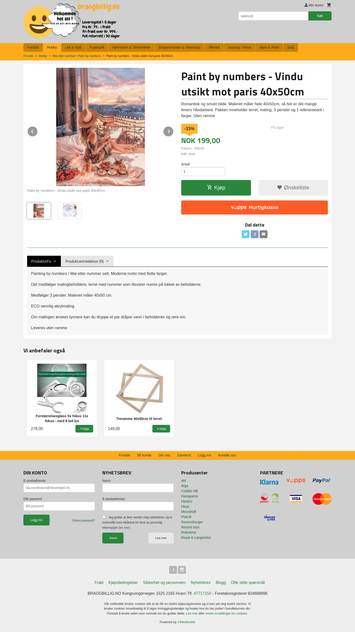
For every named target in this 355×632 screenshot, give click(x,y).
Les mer (161, 538)
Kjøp (216, 187)
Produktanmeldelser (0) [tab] (84, 261)
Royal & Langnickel (196, 538)
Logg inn (204, 455)
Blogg (221, 582)
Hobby (52, 47)
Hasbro (186, 501)
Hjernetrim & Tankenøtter (131, 47)
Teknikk (214, 47)
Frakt (98, 582)
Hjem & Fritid (269, 47)
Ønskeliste (293, 187)
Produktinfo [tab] (41, 261)
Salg (290, 47)
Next (173, 130)
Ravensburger (192, 522)
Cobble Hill (189, 491)
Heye (185, 506)
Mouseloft (188, 512)
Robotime (188, 532)
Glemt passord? (83, 520)
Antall (185, 164)
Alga (184, 486)
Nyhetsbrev (201, 582)
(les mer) (124, 527)
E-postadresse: (113, 499)
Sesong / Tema (239, 47)
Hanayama (189, 496)
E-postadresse (34, 481)
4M (183, 481)
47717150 (202, 593)
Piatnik (186, 517)
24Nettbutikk (186, 622)
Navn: (106, 481)
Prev (37, 130)
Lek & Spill (73, 47)
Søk (320, 16)
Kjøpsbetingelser (123, 582)
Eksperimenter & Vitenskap (179, 47)
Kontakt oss (227, 455)
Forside (33, 47)
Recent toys (190, 527)
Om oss (164, 455)
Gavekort (184, 455)
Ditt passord (32, 499)
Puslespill (96, 47)
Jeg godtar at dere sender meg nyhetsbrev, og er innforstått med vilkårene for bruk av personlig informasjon (137, 522)
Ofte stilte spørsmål (248, 582)
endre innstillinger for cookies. (227, 613)
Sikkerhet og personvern (164, 582)
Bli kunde (144, 455)
